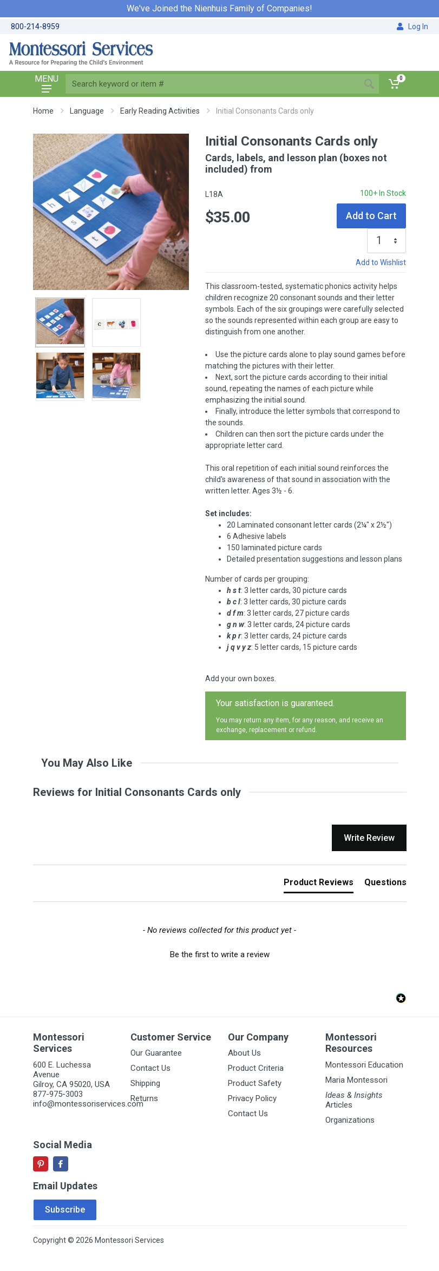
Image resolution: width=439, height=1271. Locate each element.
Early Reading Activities (160, 111)
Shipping (145, 1083)
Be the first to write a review (220, 954)
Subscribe (65, 1209)
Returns (144, 1098)
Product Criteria (256, 1068)
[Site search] (212, 84)
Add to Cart (371, 215)
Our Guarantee (156, 1053)
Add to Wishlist (381, 262)
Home (43, 111)
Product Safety (254, 1083)
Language (87, 111)
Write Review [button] (369, 838)
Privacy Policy (252, 1098)
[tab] (318, 885)
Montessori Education (364, 1065)
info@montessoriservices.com (88, 1104)
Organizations (350, 1120)
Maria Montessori (356, 1080)
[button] (220, 953)
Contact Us (150, 1068)
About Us (244, 1053)
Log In (412, 26)
